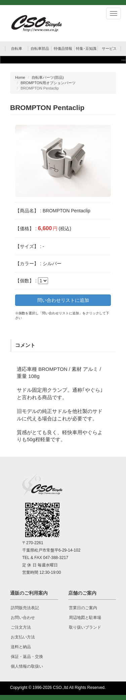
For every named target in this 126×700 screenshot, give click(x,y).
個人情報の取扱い (27, 666)
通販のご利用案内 (29, 593)
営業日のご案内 (83, 607)
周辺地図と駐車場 (85, 617)
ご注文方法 (21, 627)
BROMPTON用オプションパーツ (47, 83)
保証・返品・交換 (27, 656)
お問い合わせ (23, 617)
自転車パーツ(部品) (48, 77)
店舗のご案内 (82, 593)
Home (20, 77)
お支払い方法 (23, 637)
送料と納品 (21, 646)
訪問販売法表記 (25, 607)
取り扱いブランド (85, 627)
